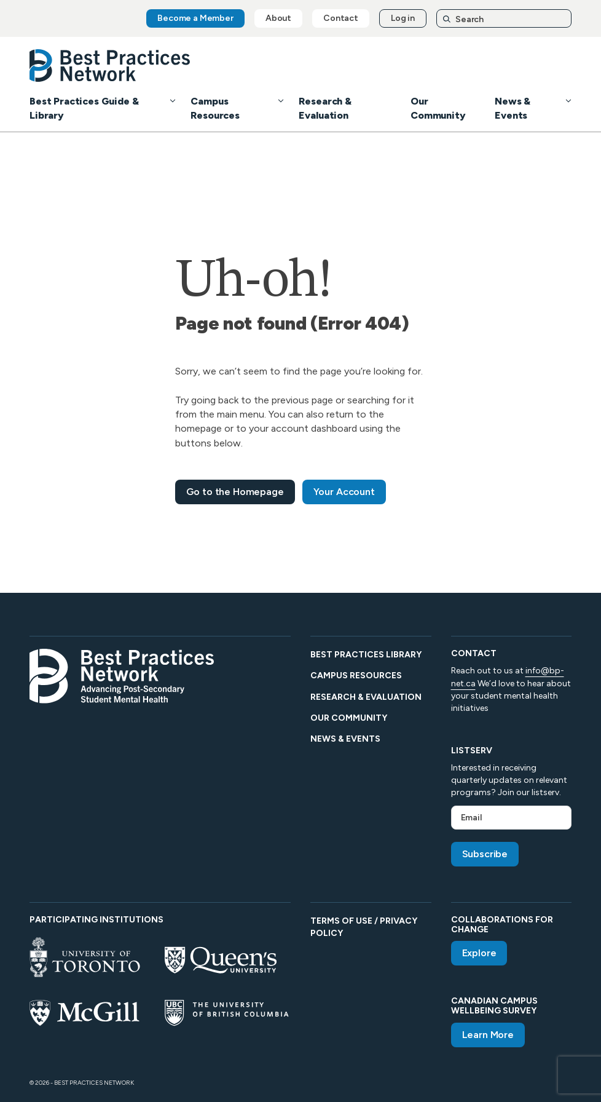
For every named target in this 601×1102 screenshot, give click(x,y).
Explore (479, 953)
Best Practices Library (366, 654)
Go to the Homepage (235, 491)
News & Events (345, 739)
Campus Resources (356, 675)
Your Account (344, 491)
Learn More (488, 1035)
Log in (403, 18)
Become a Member (195, 18)
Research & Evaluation (366, 697)
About (278, 18)
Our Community (348, 718)
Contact (340, 18)
